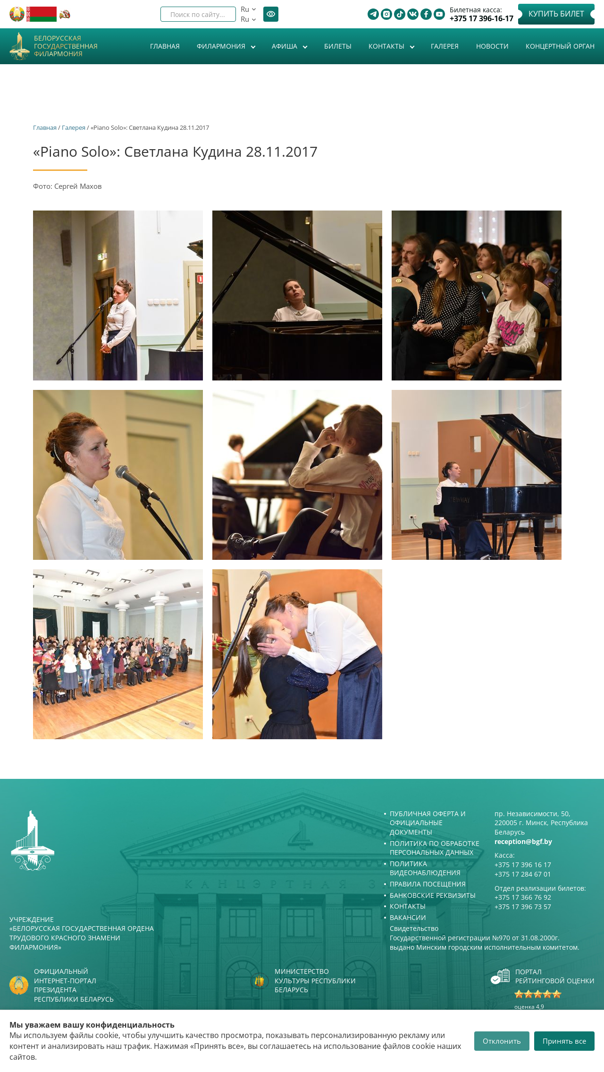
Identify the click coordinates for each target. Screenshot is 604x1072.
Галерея (445, 46)
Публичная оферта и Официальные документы (428, 822)
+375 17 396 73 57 (523, 906)
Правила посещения (428, 883)
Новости (492, 46)
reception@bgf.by (523, 841)
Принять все (564, 1041)
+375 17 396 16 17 (523, 864)
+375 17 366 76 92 (523, 897)
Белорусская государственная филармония (66, 46)
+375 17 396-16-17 (481, 18)
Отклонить (502, 1041)
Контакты (387, 46)
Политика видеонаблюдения (425, 868)
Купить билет (556, 13)
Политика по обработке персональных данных (434, 848)
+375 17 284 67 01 (523, 873)
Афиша (285, 46)
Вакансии (408, 917)
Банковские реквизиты (433, 895)
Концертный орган (560, 46)
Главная (165, 46)
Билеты (338, 46)
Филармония (222, 46)
